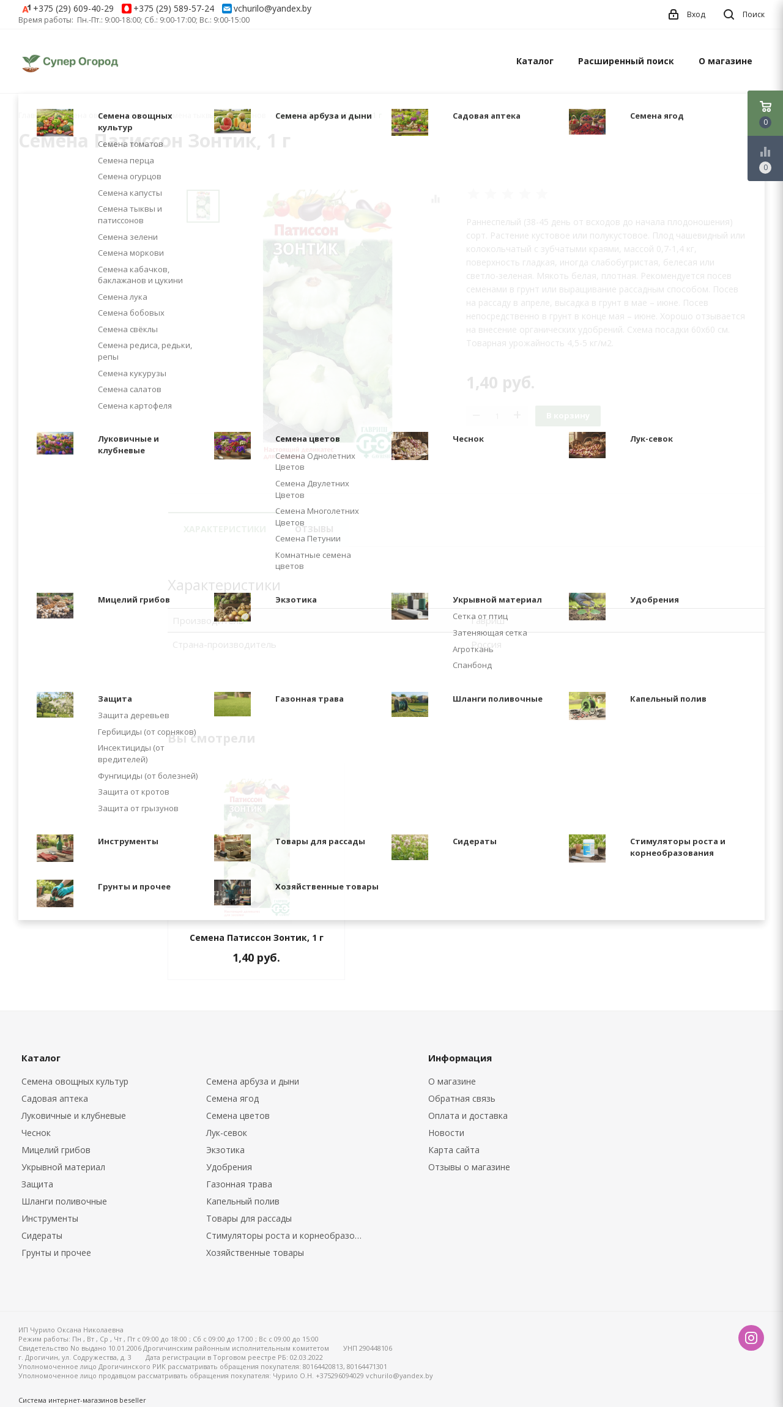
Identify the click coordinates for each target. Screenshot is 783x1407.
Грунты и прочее (56, 1252)
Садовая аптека (54, 1098)
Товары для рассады (249, 1218)
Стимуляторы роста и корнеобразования (289, 1235)
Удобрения (229, 1167)
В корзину (568, 415)
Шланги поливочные (64, 1201)
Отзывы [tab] (314, 529)
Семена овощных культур (74, 1081)
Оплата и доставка (468, 1115)
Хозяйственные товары (255, 1252)
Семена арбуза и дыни (252, 1081)
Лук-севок (226, 1132)
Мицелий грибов (56, 1150)
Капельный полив (243, 1201)
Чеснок (36, 1132)
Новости (446, 1132)
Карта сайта (454, 1150)
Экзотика (225, 1150)
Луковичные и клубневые (73, 1115)
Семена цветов (238, 1115)
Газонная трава (239, 1184)
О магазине (725, 61)
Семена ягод (232, 1098)
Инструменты (49, 1218)
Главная (33, 115)
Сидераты (41, 1235)
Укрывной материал (63, 1167)
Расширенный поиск (626, 61)
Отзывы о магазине (469, 1167)
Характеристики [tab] (225, 529)
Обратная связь (461, 1098)
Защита (37, 1184)
